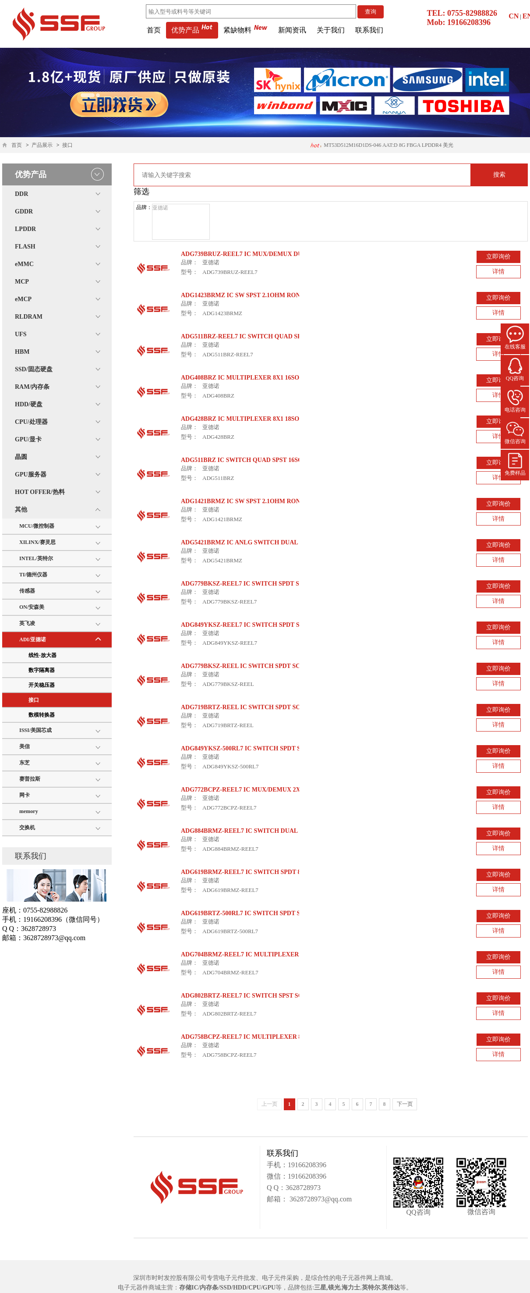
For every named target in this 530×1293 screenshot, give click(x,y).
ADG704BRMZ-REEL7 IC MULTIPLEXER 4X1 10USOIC (259, 954)
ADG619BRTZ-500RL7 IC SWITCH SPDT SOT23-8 (250, 913)
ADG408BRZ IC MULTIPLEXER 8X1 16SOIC (243, 377)
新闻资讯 (292, 30)
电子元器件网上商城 (363, 1278)
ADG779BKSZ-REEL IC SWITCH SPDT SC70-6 (246, 666)
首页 (154, 30)
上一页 (269, 1104)
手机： (277, 1165)
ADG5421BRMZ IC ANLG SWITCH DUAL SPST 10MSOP (260, 542)
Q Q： (276, 1187)
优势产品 (192, 30)
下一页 (405, 1104)
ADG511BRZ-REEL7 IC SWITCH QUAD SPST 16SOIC (256, 336)
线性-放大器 (42, 655)
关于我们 (331, 30)
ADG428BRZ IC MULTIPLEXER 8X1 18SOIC (243, 419)
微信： (277, 1176)
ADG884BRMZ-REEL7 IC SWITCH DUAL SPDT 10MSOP (260, 831)
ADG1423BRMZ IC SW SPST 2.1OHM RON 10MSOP (253, 295)
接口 (67, 145)
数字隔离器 (41, 670)
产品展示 (42, 145)
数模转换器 (41, 715)
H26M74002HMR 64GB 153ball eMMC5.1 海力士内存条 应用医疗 (380, 147)
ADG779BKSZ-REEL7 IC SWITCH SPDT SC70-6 (247, 583)
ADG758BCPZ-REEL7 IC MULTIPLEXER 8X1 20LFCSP (258, 1037)
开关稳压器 (41, 685)
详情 (498, 271)
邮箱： (277, 1199)
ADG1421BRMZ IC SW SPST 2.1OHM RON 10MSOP (253, 501)
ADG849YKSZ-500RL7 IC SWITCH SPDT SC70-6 (248, 748)
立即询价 (498, 256)
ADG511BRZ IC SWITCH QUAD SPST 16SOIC (245, 460)
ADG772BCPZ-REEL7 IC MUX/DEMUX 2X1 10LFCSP (255, 789)
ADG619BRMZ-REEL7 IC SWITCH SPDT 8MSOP (249, 872)
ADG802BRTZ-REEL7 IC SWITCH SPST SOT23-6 (249, 995)
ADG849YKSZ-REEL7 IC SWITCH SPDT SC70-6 (248, 625)
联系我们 (369, 30)
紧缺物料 (245, 30)
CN (514, 16)
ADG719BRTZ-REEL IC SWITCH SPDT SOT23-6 (248, 707)
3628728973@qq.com (320, 1199)
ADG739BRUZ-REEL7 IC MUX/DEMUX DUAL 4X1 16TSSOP (265, 254)
